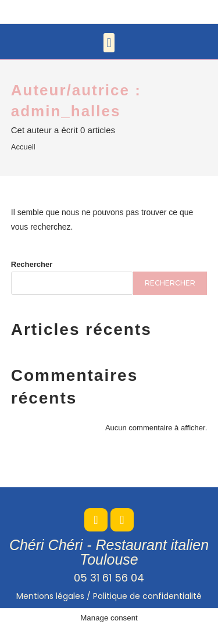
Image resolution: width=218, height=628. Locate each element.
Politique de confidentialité (147, 596)
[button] (109, 42)
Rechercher (32, 264)
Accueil (23, 146)
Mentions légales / (109, 596)
